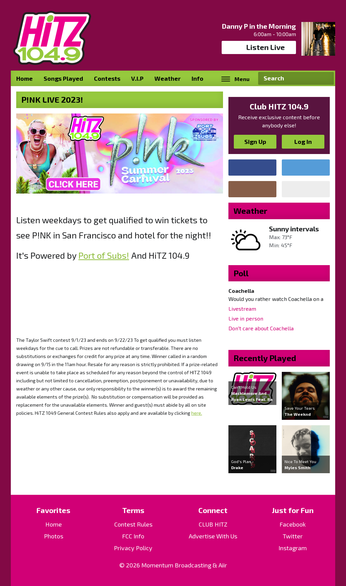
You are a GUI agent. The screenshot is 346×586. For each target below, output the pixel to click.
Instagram (292, 548)
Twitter (293, 536)
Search (326, 78)
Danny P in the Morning (259, 26)
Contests (107, 78)
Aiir (223, 565)
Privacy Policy (133, 548)
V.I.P (137, 78)
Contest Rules (133, 524)
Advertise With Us (213, 536)
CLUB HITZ (213, 524)
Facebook (292, 524)
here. (196, 413)
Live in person (245, 318)
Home (24, 78)
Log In (303, 141)
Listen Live (259, 47)
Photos (53, 536)
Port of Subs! (103, 255)
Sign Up (255, 141)
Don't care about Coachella (261, 328)
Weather (167, 78)
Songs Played (63, 78)
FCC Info (133, 536)
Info (197, 78)
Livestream (242, 308)
